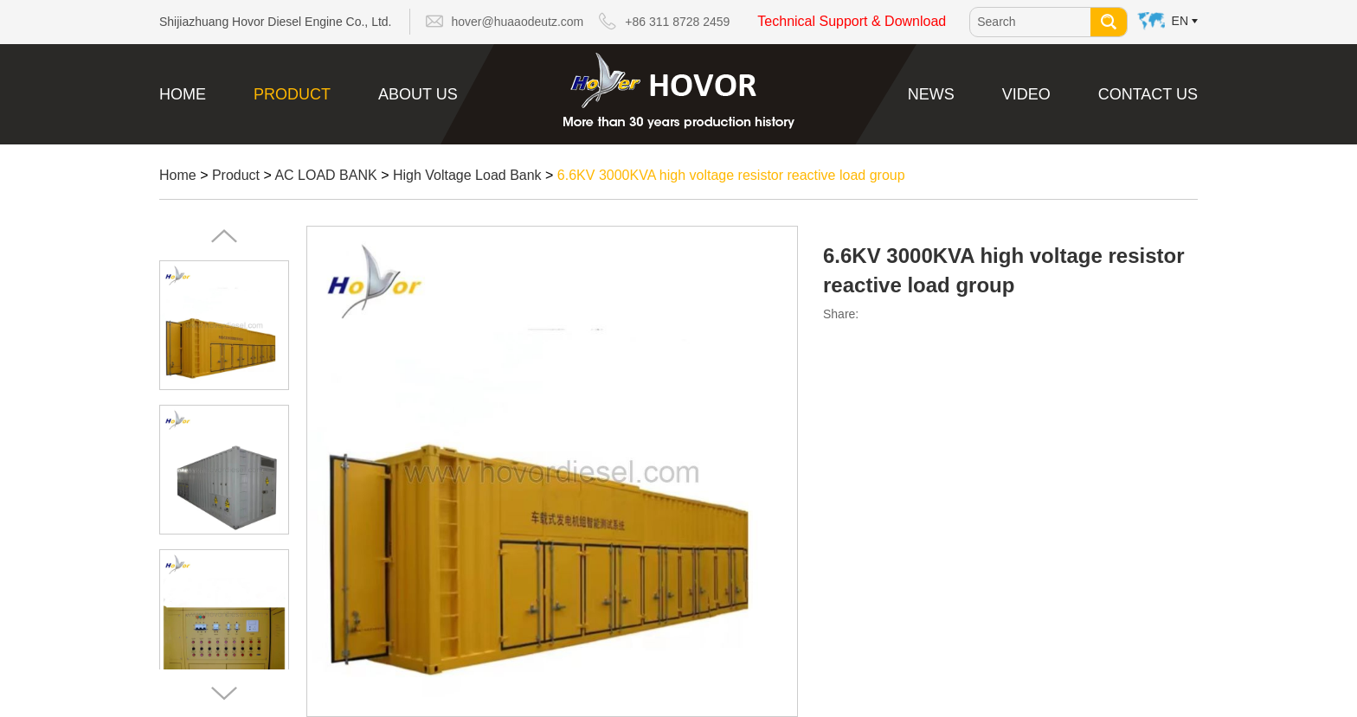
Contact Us (1148, 94)
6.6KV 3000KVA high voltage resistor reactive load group (731, 175)
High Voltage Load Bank (467, 175)
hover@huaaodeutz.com (518, 22)
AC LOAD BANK (325, 175)
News (931, 94)
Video (1026, 94)
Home (182, 94)
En (1180, 21)
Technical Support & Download (851, 21)
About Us (418, 94)
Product (292, 94)
